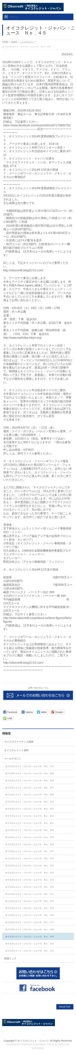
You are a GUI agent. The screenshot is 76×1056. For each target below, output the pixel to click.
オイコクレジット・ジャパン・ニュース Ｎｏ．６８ (29, 780)
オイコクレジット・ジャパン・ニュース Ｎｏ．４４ (29, 944)
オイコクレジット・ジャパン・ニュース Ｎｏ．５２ (29, 887)
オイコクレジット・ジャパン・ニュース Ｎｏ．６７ (29, 788)
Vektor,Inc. (64, 1044)
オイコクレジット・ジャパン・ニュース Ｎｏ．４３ (29, 951)
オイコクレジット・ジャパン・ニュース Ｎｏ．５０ (29, 901)
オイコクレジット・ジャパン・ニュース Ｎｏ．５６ (29, 858)
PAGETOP (65, 1006)
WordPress (26, 1044)
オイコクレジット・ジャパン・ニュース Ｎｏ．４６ (29, 929)
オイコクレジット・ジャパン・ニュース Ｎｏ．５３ (29, 880)
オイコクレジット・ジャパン (33, 1040)
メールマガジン (27, 42)
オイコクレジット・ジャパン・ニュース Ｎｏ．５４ (29, 873)
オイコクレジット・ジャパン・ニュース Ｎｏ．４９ (29, 908)
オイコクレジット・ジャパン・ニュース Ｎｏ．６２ (29, 816)
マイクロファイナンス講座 (18, 741)
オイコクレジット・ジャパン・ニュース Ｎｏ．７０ (29, 766)
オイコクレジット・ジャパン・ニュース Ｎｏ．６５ (29, 802)
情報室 (14, 42)
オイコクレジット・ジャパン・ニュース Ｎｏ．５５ (29, 865)
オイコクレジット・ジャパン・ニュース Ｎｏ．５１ (29, 894)
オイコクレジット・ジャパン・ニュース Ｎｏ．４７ (29, 922)
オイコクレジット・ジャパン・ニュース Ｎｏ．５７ (29, 851)
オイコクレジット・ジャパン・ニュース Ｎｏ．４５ (29, 936)
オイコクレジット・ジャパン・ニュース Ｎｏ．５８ (29, 844)
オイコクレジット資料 (16, 750)
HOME (5, 42)
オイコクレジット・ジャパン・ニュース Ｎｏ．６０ (29, 830)
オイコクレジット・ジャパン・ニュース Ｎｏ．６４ (29, 809)
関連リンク (10, 958)
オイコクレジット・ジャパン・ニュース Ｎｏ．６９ (29, 773)
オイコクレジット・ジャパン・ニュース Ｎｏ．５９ (29, 837)
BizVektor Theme (44, 1044)
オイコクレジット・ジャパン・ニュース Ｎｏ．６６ (29, 794)
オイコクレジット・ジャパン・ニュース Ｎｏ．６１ (29, 823)
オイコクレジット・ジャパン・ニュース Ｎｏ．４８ (29, 915)
